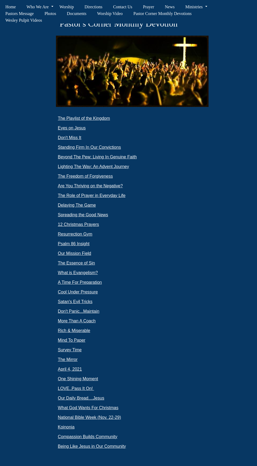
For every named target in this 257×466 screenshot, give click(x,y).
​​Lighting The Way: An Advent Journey (93, 166)
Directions (94, 7)
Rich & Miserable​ (74, 330)
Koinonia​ (66, 427)
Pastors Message (19, 13)
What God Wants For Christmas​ (88, 407)
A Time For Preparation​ (80, 282)
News (170, 7)
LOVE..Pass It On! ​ (76, 388)
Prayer (148, 7)
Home (10, 7)
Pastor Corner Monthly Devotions (162, 13)
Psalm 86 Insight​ (73, 243)
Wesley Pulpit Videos (23, 20)
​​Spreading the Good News (83, 215)
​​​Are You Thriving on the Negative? (90, 186)
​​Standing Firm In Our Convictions (89, 147)
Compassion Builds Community (87, 436)
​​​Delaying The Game (77, 205)
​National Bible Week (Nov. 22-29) (89, 417)
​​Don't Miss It (69, 137)
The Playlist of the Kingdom (84, 118)
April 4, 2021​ (70, 369)
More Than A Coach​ (77, 321)
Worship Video (110, 13)
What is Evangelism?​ (78, 272)
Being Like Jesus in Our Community (92, 446)
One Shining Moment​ (78, 378)
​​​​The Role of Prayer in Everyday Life (92, 195)
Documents (76, 13)
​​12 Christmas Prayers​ (78, 224)
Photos (50, 13)
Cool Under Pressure (78, 292)
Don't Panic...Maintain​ (78, 311)
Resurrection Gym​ (75, 234)
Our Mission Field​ (74, 253)
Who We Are (38, 7)
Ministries (194, 7)
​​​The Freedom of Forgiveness (85, 176)
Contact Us (122, 7)
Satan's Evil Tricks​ (75, 301)
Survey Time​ (70, 350)
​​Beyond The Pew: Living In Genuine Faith (97, 157)
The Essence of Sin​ (76, 263)
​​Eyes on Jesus (72, 128)
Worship (66, 7)
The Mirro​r (68, 359)
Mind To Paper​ (71, 340)
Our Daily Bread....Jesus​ (81, 398)
